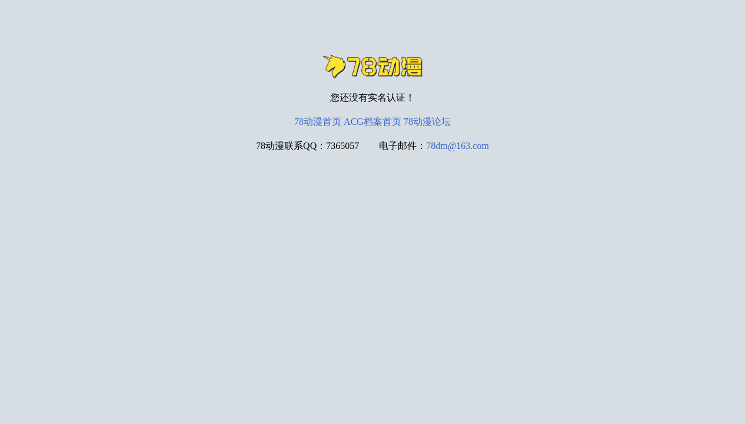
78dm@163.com (457, 146)
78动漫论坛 (427, 122)
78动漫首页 (317, 122)
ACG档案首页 (372, 122)
